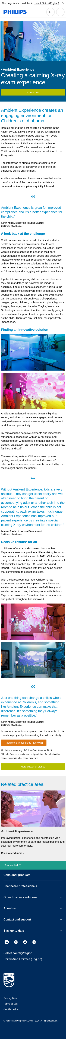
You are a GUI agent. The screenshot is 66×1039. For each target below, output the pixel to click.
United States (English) (46, 3)
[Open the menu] (60, 12)
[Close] (63, 3)
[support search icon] (50, 12)
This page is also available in (17, 3)
